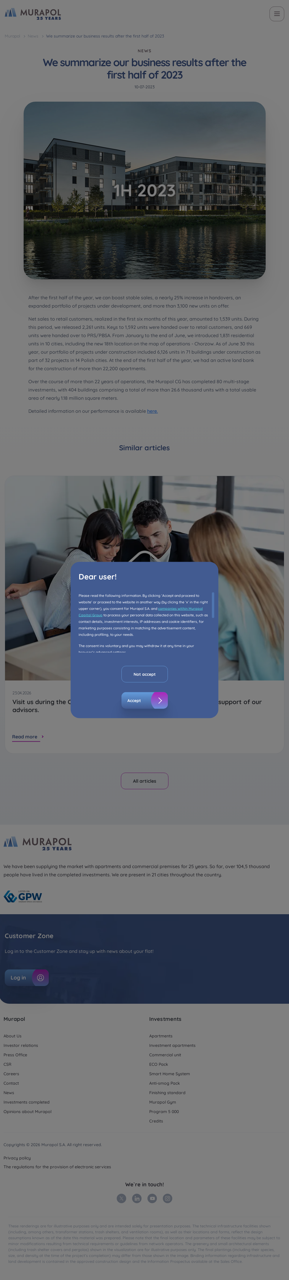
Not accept (145, 674)
